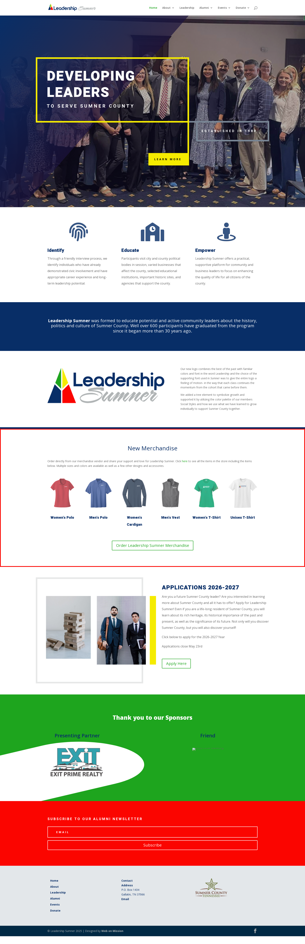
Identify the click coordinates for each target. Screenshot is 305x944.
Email (125, 899)
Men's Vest (170, 517)
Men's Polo (98, 517)
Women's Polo (62, 517)
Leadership (187, 8)
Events (222, 8)
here (185, 461)
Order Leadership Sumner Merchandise (152, 545)
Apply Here (176, 663)
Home (153, 8)
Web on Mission (112, 931)
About (166, 8)
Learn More (168, 159)
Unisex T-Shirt (243, 517)
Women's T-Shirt (207, 517)
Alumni (204, 8)
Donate (241, 8)
